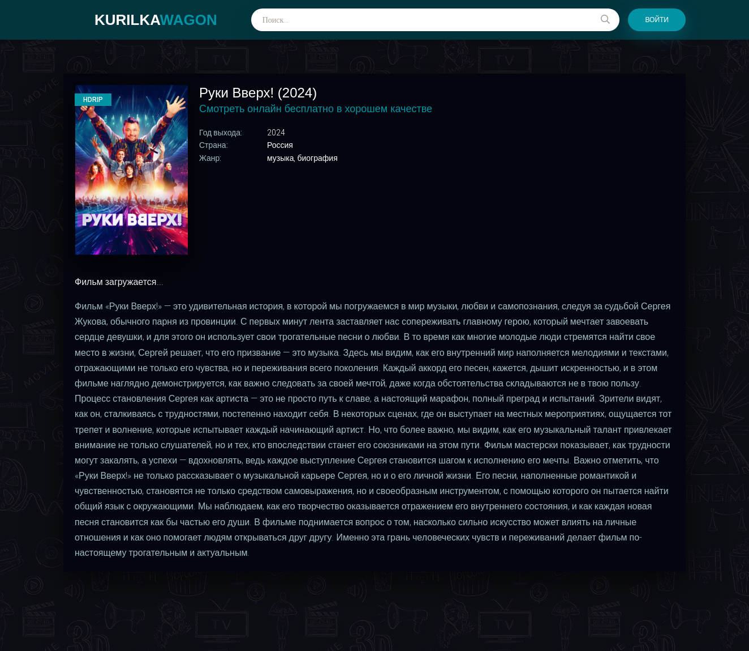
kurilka (155, 19)
